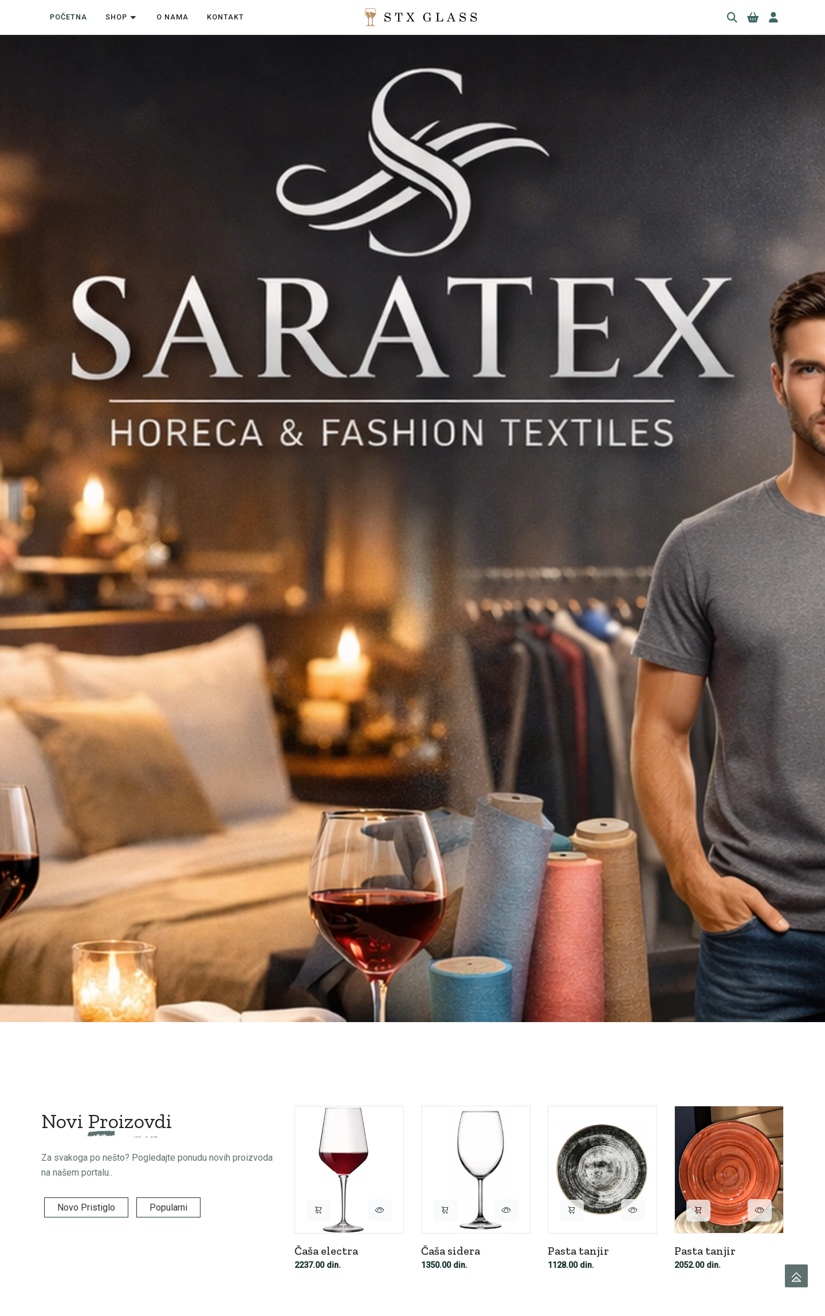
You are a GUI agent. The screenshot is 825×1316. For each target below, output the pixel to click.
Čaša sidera (450, 1250)
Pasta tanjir (578, 1250)
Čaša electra (326, 1250)
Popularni (168, 1207)
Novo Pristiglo (86, 1207)
